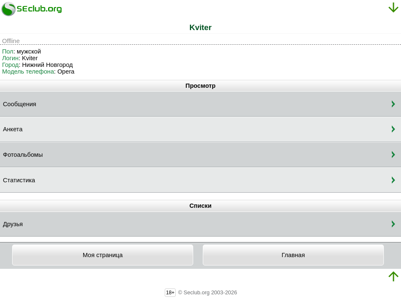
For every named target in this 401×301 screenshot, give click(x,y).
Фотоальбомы (23, 154)
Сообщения (19, 104)
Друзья (13, 224)
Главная (293, 255)
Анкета (13, 129)
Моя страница (103, 255)
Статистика (19, 180)
